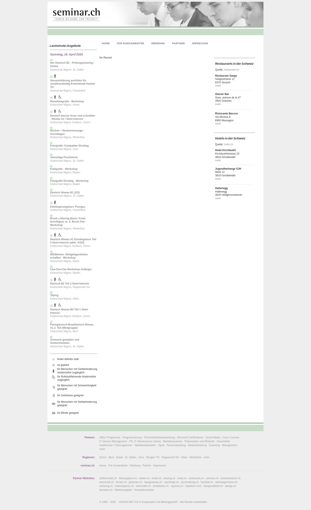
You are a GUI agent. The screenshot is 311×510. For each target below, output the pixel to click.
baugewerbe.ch (153, 482)
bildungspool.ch (128, 478)
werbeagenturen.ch (226, 482)
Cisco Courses (230, 437)
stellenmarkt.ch (108, 478)
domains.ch (106, 489)
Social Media (212, 437)
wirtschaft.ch (106, 482)
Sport (161, 445)
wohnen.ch (212, 478)
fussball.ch (207, 482)
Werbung (135, 465)
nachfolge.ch (171, 482)
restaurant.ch (231, 69)
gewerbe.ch (135, 482)
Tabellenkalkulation (145, 445)
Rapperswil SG (170, 457)
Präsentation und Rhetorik (199, 441)
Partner (147, 465)
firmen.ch (121, 482)
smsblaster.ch (161, 486)
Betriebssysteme (172, 441)
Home (102, 465)
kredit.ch (156, 478)
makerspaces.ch (124, 486)
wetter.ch (144, 478)
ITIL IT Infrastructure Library (145, 441)
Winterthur (195, 457)
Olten (184, 457)
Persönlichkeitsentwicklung (159, 437)
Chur (141, 457)
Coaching (214, 445)
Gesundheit (223, 441)
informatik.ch (143, 486)
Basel (119, 457)
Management (229, 445)
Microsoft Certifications (190, 437)
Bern (111, 457)
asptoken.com (193, 486)
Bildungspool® (169, 502)
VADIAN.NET (126, 502)
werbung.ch (106, 486)
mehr (218, 85)
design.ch (230, 486)
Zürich (102, 457)
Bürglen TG (153, 457)
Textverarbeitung (176, 445)
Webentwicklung (197, 445)
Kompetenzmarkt (144, 489)
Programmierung (132, 437)
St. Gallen (130, 457)
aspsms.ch (177, 486)
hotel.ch (228, 144)
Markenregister (123, 489)
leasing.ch (169, 478)
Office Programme (109, 437)
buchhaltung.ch (189, 482)
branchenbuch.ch (231, 478)
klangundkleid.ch (213, 486)
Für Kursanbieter (118, 465)
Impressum (159, 465)
